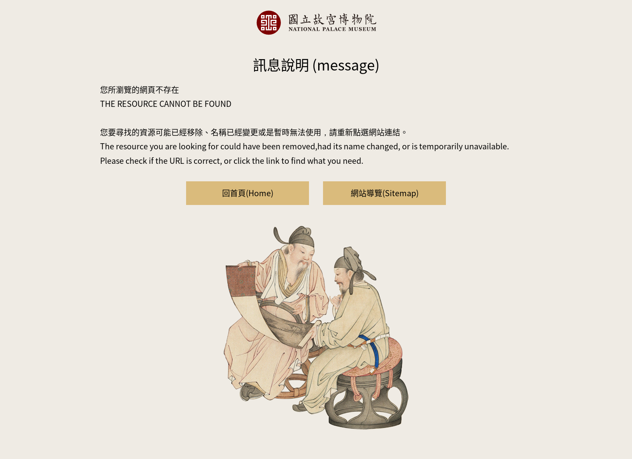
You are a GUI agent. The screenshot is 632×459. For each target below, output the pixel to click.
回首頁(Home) (247, 192)
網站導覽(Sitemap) (385, 192)
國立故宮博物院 (316, 22)
